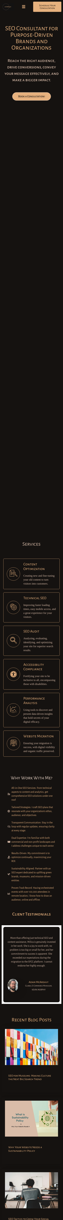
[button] (24, 7)
